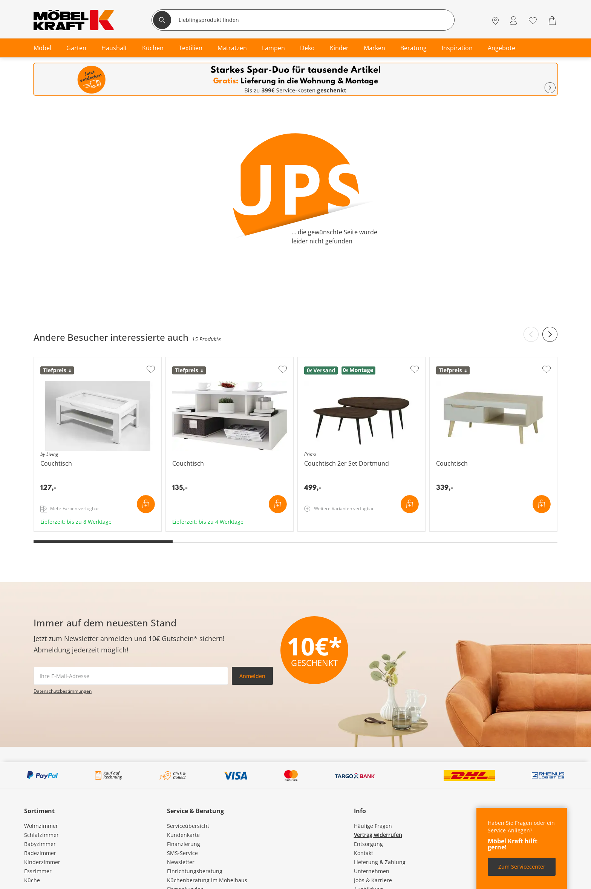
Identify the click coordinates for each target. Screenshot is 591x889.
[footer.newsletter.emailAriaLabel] (131, 676)
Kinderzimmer (42, 862)
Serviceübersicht (188, 825)
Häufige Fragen (373, 825)
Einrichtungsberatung (194, 871)
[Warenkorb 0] (553, 20)
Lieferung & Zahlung (380, 862)
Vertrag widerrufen (378, 834)
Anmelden (252, 676)
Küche (32, 880)
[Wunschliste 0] (532, 20)
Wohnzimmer (41, 825)
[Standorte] (495, 20)
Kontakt (363, 853)
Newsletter (180, 862)
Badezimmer (40, 853)
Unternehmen (371, 871)
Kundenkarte (183, 834)
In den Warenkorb (146, 504)
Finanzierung (183, 843)
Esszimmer (38, 871)
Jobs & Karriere (373, 880)
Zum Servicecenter (521, 866)
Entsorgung (368, 843)
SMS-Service (182, 853)
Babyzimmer (40, 843)
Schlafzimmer (41, 834)
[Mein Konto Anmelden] (513, 20)
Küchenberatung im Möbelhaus (207, 880)
